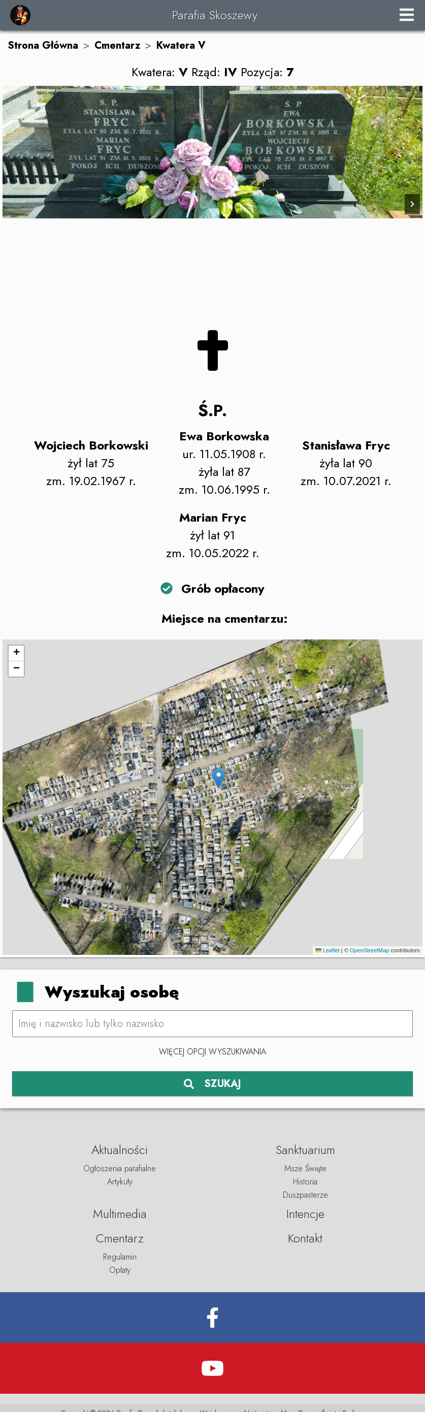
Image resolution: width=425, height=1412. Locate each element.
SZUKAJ (212, 1083)
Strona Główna (43, 45)
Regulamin (120, 1257)
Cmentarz (117, 45)
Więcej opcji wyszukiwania (212, 1051)
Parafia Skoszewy (214, 15)
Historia (305, 1182)
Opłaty (119, 1270)
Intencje (305, 1214)
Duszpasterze (305, 1195)
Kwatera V (181, 45)
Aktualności (119, 1150)
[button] (218, 778)
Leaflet (327, 950)
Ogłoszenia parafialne (119, 1168)
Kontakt (305, 1238)
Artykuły (120, 1182)
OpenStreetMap (369, 950)
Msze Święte (305, 1168)
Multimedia (120, 1214)
